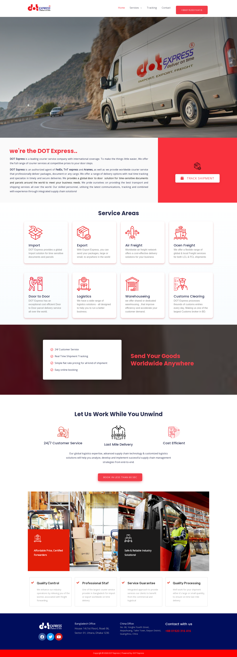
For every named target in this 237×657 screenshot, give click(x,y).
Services (134, 7)
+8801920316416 (191, 9)
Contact (166, 7)
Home (121, 7)
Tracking (152, 7)
